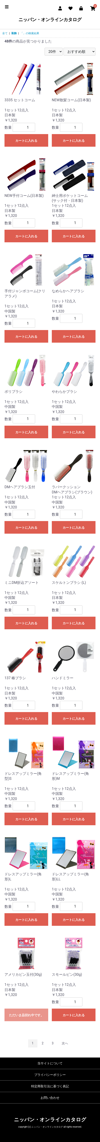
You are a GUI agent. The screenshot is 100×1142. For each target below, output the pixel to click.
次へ (65, 1043)
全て (5, 33)
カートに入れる (26, 140)
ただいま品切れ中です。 (26, 1015)
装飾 (14, 33)
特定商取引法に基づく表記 (50, 1086)
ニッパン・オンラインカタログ (50, 19)
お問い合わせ (50, 1097)
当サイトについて (50, 1063)
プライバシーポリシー (50, 1075)
